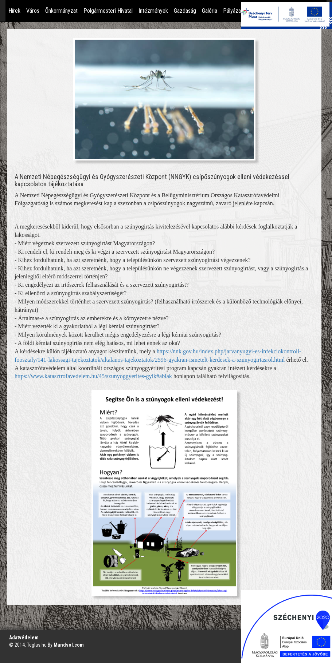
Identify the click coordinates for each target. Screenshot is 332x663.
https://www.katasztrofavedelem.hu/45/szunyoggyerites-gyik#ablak (93, 376)
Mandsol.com (69, 645)
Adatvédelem (24, 637)
